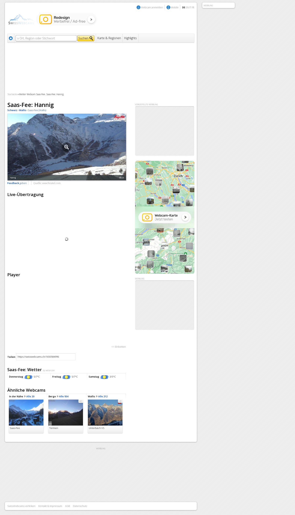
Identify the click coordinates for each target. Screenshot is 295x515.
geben (17, 183)
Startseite (12, 94)
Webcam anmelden (152, 7)
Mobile (175, 7)
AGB (67, 506)
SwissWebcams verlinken (21, 506)
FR (193, 7)
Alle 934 (63, 396)
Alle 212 (102, 396)
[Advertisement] (165, 305)
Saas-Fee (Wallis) (37, 110)
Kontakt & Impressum (50, 506)
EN (187, 7)
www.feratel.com (51, 183)
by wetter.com (49, 370)
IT (190, 7)
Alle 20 (30, 396)
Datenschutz (80, 506)
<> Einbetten (118, 346)
